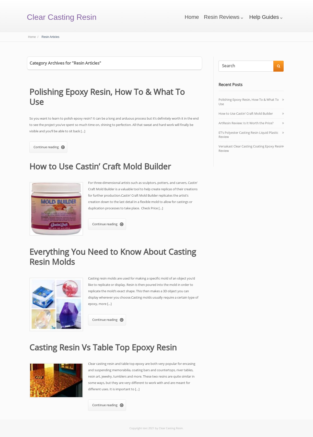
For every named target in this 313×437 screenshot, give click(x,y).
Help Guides (264, 17)
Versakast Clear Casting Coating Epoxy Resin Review (251, 148)
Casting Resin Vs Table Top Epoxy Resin (103, 347)
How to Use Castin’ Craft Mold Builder (100, 166)
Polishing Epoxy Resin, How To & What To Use (107, 96)
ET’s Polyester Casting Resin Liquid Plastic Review (248, 134)
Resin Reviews (222, 17)
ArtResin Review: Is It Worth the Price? (246, 123)
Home (192, 17)
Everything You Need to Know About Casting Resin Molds (112, 256)
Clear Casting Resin (62, 17)
